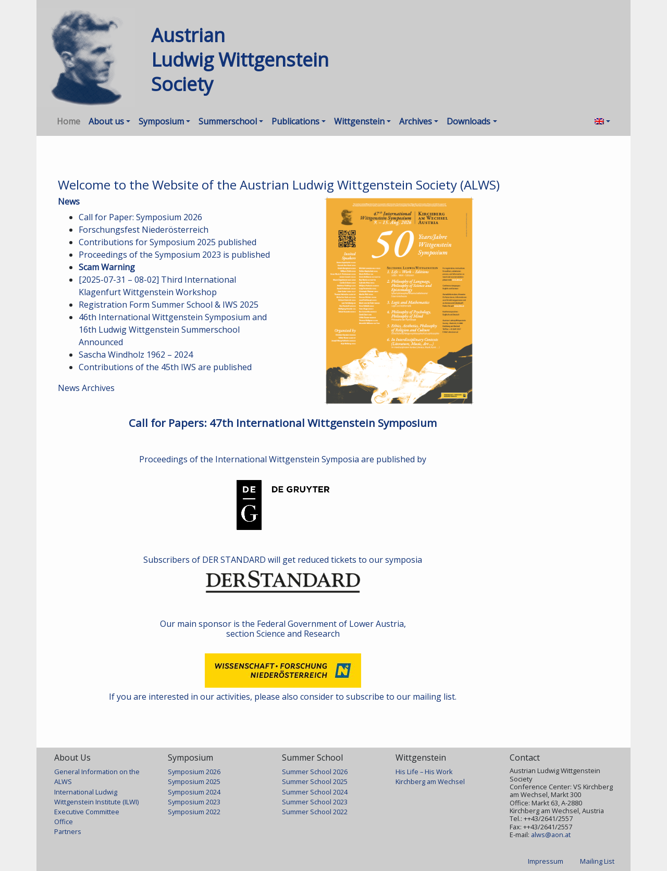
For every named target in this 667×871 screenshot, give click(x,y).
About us (106, 121)
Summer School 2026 (315, 771)
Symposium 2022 (194, 811)
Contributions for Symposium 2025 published (167, 242)
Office (63, 821)
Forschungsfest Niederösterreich (143, 229)
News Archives (86, 388)
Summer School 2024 (315, 792)
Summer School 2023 (315, 801)
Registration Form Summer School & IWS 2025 (168, 304)
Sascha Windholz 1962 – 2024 (136, 354)
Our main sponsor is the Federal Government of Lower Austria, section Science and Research (283, 628)
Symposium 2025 (194, 781)
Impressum (545, 861)
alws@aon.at (551, 834)
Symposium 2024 (194, 792)
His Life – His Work (424, 771)
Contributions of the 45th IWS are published (165, 367)
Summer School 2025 (315, 781)
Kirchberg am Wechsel (430, 781)
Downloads (468, 121)
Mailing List (597, 861)
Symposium (161, 121)
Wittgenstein (359, 121)
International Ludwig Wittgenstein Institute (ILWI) (96, 796)
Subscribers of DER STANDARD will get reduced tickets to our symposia (282, 559)
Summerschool (228, 121)
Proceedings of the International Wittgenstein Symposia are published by (282, 459)
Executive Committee (86, 811)
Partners (67, 831)
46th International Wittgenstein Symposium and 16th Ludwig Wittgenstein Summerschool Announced (173, 329)
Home (68, 121)
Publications (295, 121)
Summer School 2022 (315, 811)
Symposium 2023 (194, 801)
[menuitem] (602, 121)
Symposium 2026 (194, 771)
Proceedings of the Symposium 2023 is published (174, 254)
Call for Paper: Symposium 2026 (140, 217)
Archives (415, 121)
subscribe (365, 696)
